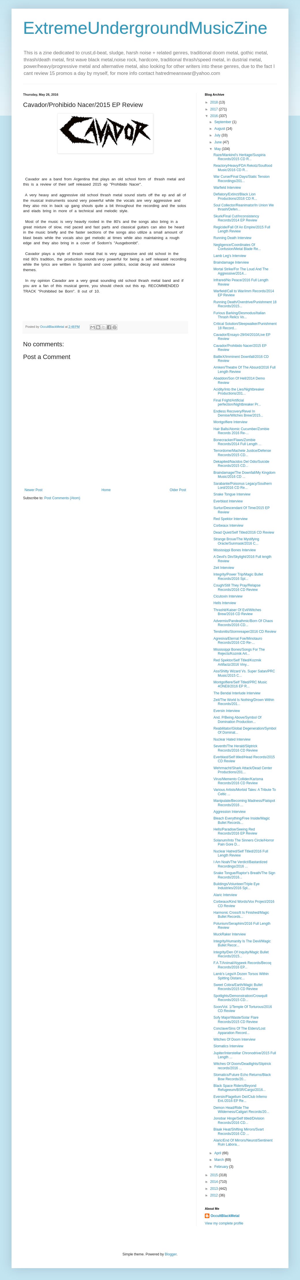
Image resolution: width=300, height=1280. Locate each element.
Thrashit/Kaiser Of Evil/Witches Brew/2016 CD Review (237, 612)
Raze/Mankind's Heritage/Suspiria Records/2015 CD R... (239, 157)
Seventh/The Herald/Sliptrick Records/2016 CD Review (235, 748)
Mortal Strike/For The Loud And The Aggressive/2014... (240, 271)
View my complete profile (224, 1223)
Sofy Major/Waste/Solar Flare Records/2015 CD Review (235, 1020)
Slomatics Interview (228, 1046)
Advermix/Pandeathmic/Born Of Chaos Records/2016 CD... (243, 623)
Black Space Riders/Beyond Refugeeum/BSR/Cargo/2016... (239, 1088)
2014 (214, 1182)
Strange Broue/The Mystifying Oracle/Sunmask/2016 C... (236, 541)
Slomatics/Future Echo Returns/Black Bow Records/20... (242, 1077)
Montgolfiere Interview (230, 422)
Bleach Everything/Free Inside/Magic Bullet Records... (241, 820)
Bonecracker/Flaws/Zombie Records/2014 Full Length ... (237, 442)
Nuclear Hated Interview (231, 739)
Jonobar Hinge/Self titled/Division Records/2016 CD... (238, 1120)
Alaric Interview (225, 895)
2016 (214, 116)
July (218, 135)
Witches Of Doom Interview (234, 1039)
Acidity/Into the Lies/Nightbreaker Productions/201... (238, 391)
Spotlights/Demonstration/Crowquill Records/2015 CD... (240, 998)
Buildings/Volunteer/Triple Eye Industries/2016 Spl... (236, 886)
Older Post (178, 490)
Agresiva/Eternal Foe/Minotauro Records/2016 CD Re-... (237, 641)
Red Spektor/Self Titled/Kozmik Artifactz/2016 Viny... (237, 662)
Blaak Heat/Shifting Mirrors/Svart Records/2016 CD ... (238, 1131)
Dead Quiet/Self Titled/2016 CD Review (243, 532)
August (220, 129)
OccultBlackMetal (225, 1216)
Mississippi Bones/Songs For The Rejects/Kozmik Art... (239, 652)
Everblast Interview (228, 501)
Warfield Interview (227, 188)
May (218, 149)
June (218, 142)
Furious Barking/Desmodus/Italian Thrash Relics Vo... (239, 315)
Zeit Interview (223, 568)
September (223, 122)
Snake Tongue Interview (231, 494)
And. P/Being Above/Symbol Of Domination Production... (237, 719)
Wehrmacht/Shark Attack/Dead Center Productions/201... (242, 770)
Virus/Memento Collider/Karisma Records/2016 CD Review (238, 781)
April (218, 1153)
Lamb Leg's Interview (229, 256)
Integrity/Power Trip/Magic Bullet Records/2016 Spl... (238, 576)
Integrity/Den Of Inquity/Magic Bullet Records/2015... (241, 954)
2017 (214, 109)
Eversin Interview (226, 711)
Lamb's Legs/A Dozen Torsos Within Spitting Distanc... (241, 976)
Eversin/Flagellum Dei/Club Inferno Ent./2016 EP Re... (240, 1099)
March (219, 1160)
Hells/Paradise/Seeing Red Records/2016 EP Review (235, 831)
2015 (214, 1175)
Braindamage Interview (231, 262)
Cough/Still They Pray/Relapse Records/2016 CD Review (236, 587)
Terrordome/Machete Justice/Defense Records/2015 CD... (242, 453)
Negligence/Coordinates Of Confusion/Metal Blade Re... (237, 247)
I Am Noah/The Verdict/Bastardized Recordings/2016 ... (240, 864)
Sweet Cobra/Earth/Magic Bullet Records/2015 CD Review (237, 987)
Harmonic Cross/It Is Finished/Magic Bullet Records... (241, 915)
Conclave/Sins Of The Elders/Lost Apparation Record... (239, 1030)
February (221, 1167)
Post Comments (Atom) (62, 498)
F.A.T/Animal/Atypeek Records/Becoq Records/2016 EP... (242, 965)
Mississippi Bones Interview (234, 550)
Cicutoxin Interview (228, 596)
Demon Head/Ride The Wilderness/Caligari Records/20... (241, 1110)
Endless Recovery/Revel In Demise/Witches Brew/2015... (238, 413)
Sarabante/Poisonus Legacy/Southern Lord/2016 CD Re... (242, 486)
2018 (214, 102)
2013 (214, 1189)
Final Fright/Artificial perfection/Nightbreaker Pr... (237, 402)
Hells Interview (224, 603)
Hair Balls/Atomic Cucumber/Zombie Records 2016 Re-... (241, 431)
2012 (214, 1195)
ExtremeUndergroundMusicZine (145, 28)
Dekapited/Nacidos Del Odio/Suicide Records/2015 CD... (241, 464)
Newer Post (33, 490)
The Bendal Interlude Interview (236, 693)
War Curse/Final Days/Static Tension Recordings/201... (241, 179)
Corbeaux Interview (228, 526)
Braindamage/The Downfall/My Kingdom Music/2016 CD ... (244, 475)
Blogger (171, 1254)
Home (106, 490)
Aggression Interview (229, 812)
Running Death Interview (232, 238)
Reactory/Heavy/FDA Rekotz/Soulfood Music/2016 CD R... (242, 168)
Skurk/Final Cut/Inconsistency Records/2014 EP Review (236, 218)
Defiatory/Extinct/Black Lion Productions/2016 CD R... (235, 196)
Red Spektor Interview (230, 519)
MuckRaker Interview (229, 934)
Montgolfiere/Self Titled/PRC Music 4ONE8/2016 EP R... (240, 684)
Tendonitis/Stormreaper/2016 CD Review (244, 632)
